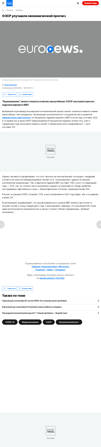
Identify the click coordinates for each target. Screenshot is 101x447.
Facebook (40, 269)
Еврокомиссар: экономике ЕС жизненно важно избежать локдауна (31, 307)
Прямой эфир (90, 3)
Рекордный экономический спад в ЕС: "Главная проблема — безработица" (35, 313)
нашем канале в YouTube (52, 278)
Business (10, 10)
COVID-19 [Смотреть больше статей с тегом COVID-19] (9, 322)
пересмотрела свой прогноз (16, 117)
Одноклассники (49, 266)
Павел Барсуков (10, 85)
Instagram (60, 269)
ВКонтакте (63, 266)
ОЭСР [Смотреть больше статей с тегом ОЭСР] (48, 322)
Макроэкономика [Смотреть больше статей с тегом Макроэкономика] (30, 322)
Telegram (35, 266)
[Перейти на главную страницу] (9, 3)
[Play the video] (50, 49)
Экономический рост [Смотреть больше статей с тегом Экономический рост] (69, 322)
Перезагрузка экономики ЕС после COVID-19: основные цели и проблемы (34, 301)
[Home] (3, 10)
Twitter (49, 269)
